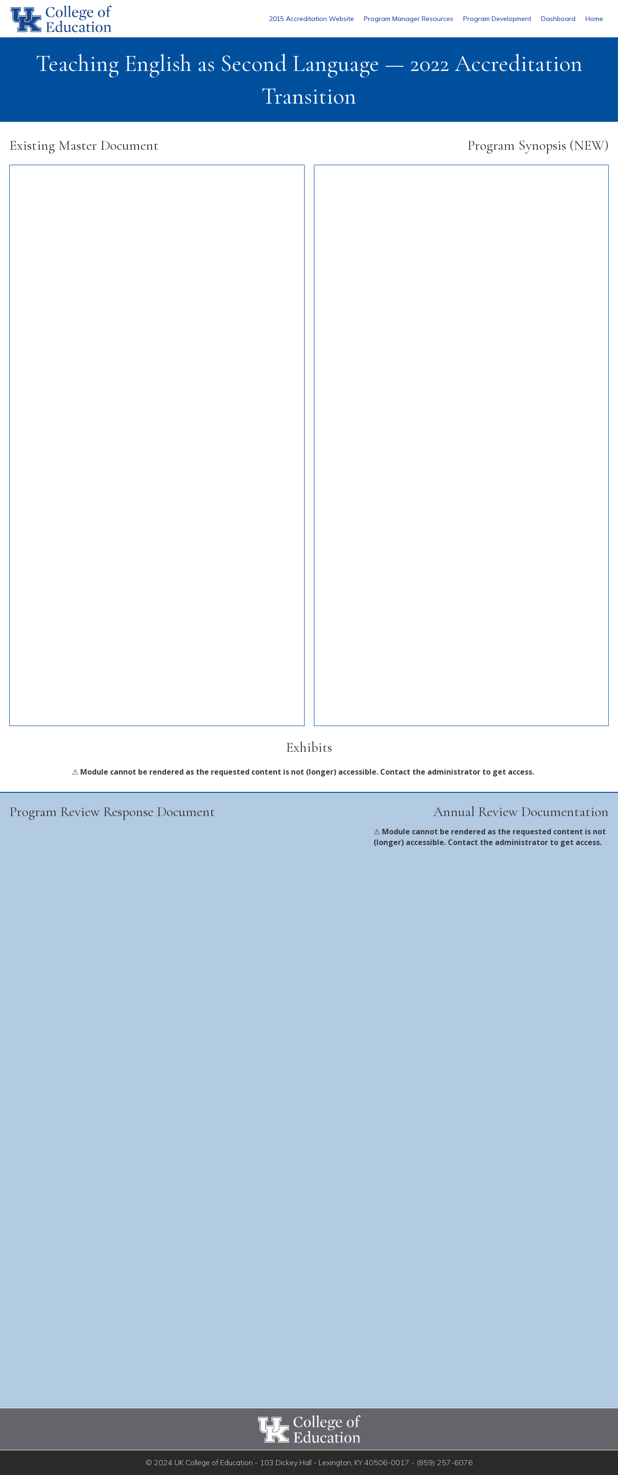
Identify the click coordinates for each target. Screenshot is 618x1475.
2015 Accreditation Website (311, 18)
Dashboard (558, 18)
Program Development (497, 18)
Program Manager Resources (408, 18)
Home (594, 18)
